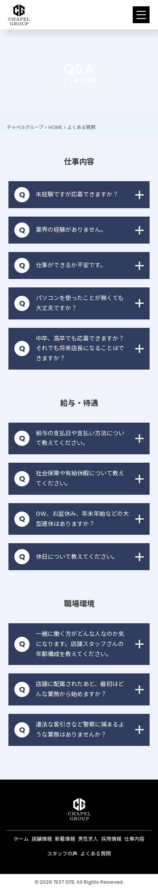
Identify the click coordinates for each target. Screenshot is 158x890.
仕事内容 (134, 838)
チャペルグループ (25, 127)
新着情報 (65, 838)
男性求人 (88, 838)
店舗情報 (42, 838)
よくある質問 (95, 853)
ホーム (21, 838)
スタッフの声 (62, 853)
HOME (55, 127)
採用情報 (111, 838)
